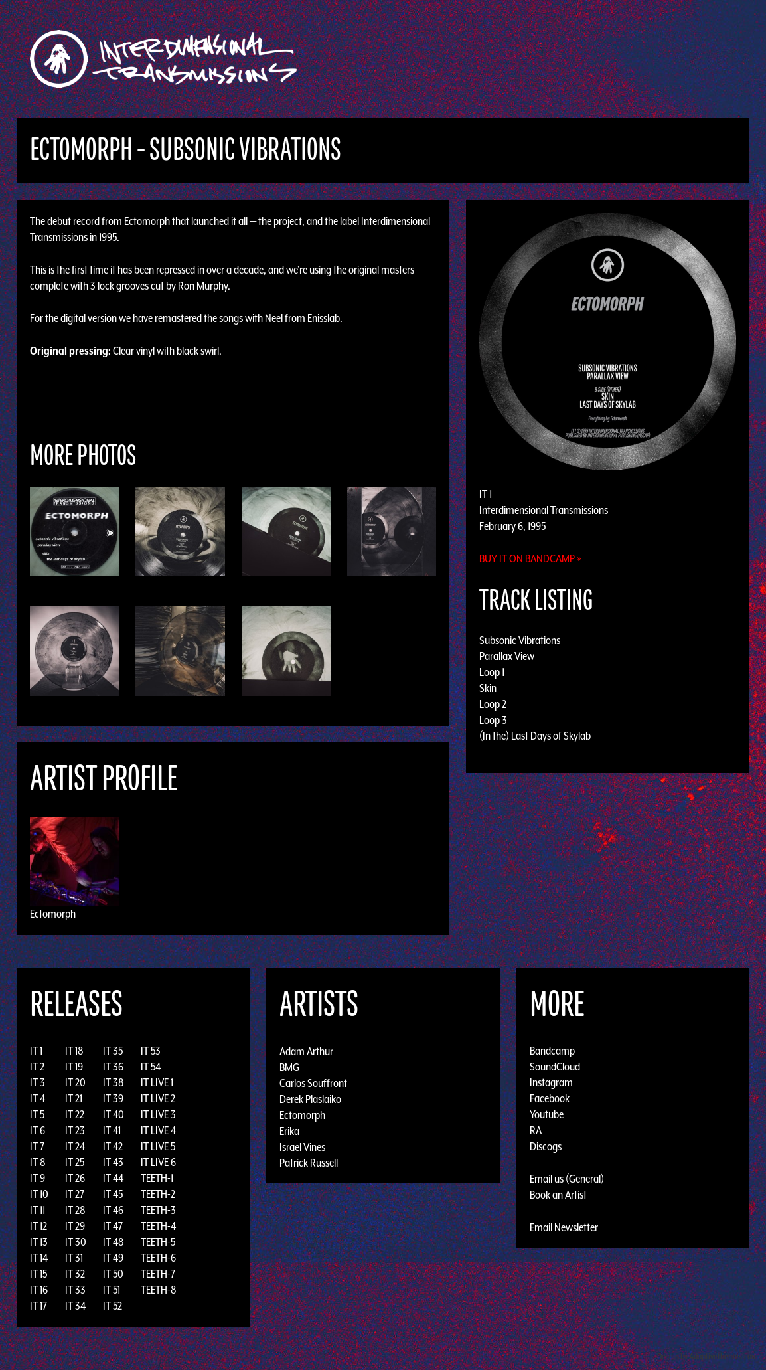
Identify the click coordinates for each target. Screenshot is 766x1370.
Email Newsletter (564, 1227)
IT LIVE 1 (157, 1082)
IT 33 (75, 1289)
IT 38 (113, 1082)
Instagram (551, 1082)
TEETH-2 (158, 1194)
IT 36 (113, 1066)
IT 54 (151, 1066)
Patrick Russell (308, 1162)
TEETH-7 (158, 1273)
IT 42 (113, 1146)
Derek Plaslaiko (310, 1098)
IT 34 (75, 1305)
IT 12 (38, 1226)
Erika (289, 1130)
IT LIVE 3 (158, 1114)
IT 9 (37, 1178)
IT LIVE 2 (158, 1098)
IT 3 (37, 1082)
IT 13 (39, 1241)
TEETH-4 (158, 1226)
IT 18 (74, 1050)
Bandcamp (552, 1050)
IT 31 (74, 1257)
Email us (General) (567, 1178)
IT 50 (113, 1273)
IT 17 (38, 1305)
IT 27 (74, 1194)
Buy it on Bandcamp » (530, 558)
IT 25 (74, 1162)
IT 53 (151, 1050)
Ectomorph (53, 913)
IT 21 (73, 1098)
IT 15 (38, 1273)
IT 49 (113, 1257)
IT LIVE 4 (158, 1130)
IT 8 (38, 1162)
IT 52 (112, 1305)
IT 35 (113, 1050)
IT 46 (113, 1210)
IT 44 (113, 1178)
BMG (289, 1066)
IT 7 (37, 1146)
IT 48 (113, 1241)
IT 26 (75, 1178)
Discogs (546, 1146)
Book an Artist (558, 1194)
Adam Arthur (306, 1050)
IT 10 (39, 1194)
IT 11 (37, 1210)
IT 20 (75, 1082)
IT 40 (113, 1114)
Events (539, 59)
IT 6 (37, 1130)
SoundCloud (555, 1066)
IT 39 (113, 1098)
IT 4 (37, 1098)
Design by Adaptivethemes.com (707, 1356)
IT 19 (74, 1066)
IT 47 (113, 1226)
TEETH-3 (158, 1210)
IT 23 (75, 1130)
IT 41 (112, 1130)
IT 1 (36, 1050)
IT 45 (113, 1194)
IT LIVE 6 (158, 1162)
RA (536, 1130)
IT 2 (37, 1066)
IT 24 (75, 1146)
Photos (624, 59)
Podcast (674, 59)
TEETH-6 (158, 1257)
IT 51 (111, 1289)
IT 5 (37, 1114)
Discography (429, 59)
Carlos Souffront (313, 1082)
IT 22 (74, 1114)
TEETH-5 (158, 1241)
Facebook (550, 1098)
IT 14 (39, 1257)
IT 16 (39, 1289)
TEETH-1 (157, 1178)
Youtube (547, 1114)
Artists (491, 59)
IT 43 (113, 1162)
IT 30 (75, 1241)
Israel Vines (302, 1146)
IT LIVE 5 (158, 1146)
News (581, 59)
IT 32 (75, 1273)
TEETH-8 (159, 1289)
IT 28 (75, 1210)
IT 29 (75, 1226)
